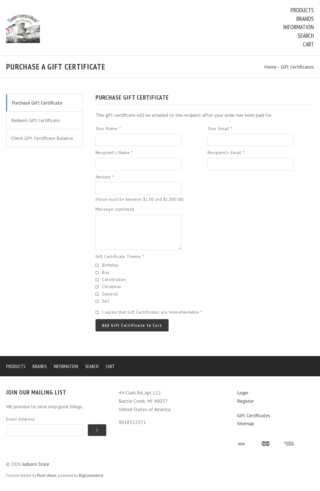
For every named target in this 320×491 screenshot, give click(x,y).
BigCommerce (91, 475)
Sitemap (245, 423)
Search (306, 36)
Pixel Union (47, 475)
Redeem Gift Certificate (35, 120)
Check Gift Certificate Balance (42, 138)
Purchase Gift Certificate (37, 103)
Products (302, 10)
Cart (308, 44)
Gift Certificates (253, 415)
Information (298, 27)
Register (245, 401)
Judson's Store (35, 464)
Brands (305, 19)
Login (242, 393)
